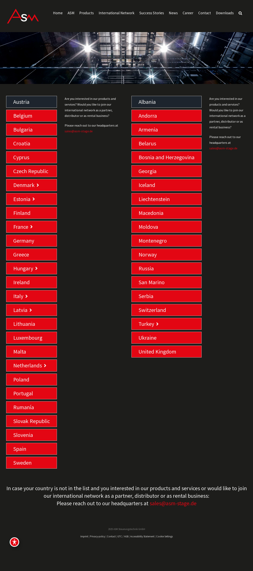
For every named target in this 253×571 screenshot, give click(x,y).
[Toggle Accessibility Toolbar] (14, 542)
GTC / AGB (122, 536)
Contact (111, 536)
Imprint (84, 536)
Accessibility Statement (142, 536)
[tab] (31, 102)
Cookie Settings (164, 536)
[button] (240, 13)
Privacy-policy (97, 536)
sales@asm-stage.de (79, 131)
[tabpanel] (93, 283)
